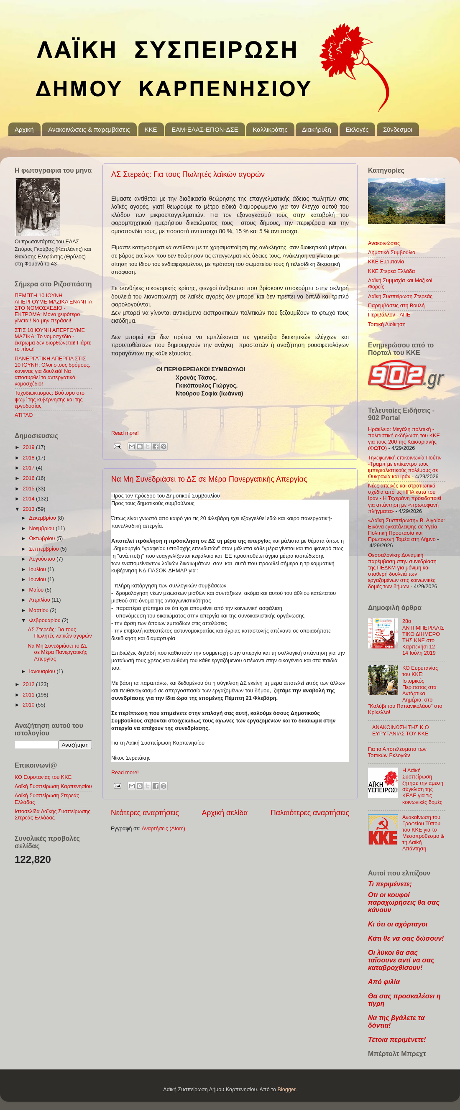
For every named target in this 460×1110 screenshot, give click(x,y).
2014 (29, 499)
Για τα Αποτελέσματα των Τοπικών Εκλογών (397, 752)
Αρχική (24, 129)
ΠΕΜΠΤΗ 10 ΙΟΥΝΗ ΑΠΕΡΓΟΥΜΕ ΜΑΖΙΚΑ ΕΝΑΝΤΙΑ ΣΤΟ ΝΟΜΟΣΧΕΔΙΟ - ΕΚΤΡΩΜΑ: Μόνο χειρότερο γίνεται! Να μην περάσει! (53, 308)
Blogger (287, 1089)
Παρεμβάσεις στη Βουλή (396, 306)
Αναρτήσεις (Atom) (163, 829)
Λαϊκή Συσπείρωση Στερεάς (400, 296)
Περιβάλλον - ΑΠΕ (389, 315)
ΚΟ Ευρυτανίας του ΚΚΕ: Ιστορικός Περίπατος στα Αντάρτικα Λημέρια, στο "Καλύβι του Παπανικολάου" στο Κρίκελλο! (405, 690)
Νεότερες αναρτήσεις (145, 813)
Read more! (125, 433)
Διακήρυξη (316, 129)
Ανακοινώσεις (384, 243)
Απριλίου (40, 600)
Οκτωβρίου (42, 538)
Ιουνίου (38, 579)
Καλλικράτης (270, 129)
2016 (29, 478)
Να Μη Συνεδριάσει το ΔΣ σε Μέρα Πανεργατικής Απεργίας (209, 479)
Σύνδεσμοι (397, 129)
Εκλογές (357, 129)
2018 (29, 458)
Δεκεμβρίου (43, 518)
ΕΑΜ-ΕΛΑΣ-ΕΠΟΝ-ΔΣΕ (204, 129)
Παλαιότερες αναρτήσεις (310, 813)
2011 (29, 695)
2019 (29, 447)
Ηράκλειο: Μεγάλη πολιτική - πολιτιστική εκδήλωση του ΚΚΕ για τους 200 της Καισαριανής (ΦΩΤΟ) (404, 438)
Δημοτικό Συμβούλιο (391, 252)
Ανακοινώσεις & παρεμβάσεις (89, 129)
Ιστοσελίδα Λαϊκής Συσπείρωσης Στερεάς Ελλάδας (52, 815)
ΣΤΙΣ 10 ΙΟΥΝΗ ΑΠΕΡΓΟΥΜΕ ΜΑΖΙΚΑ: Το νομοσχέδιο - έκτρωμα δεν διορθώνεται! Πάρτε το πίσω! (53, 339)
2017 (29, 468)
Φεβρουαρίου (45, 620)
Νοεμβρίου (42, 528)
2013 (29, 509)
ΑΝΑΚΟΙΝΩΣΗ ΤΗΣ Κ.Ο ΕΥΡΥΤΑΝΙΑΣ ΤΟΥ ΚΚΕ (400, 731)
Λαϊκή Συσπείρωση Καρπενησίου (53, 786)
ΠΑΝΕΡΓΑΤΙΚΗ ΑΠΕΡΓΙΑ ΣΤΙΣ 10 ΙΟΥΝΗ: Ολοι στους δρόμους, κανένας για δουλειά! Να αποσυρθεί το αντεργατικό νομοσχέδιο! (52, 371)
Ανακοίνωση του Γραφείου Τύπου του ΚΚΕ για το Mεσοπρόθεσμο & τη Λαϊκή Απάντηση (423, 833)
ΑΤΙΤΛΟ (24, 415)
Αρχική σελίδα (225, 813)
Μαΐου (37, 590)
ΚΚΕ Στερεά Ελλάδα (391, 271)
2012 (29, 684)
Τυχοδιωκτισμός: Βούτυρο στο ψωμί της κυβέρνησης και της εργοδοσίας (49, 399)
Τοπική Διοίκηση (387, 324)
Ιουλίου (38, 569)
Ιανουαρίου (43, 671)
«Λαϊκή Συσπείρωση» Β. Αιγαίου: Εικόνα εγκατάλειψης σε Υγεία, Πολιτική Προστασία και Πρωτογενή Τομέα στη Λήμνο (406, 530)
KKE (151, 129)
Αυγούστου (42, 559)
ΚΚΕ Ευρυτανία (386, 262)
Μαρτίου (39, 610)
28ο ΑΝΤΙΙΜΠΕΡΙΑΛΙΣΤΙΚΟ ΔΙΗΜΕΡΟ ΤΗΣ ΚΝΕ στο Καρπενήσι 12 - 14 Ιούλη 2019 (423, 637)
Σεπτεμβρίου (45, 549)
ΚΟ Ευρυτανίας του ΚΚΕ (43, 777)
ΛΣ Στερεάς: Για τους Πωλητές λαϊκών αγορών (188, 174)
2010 (29, 705)
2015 (29, 489)
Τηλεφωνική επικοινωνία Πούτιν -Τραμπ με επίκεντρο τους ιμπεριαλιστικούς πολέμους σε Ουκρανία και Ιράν (405, 467)
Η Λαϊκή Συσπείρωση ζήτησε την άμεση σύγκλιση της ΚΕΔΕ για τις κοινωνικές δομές (422, 786)
